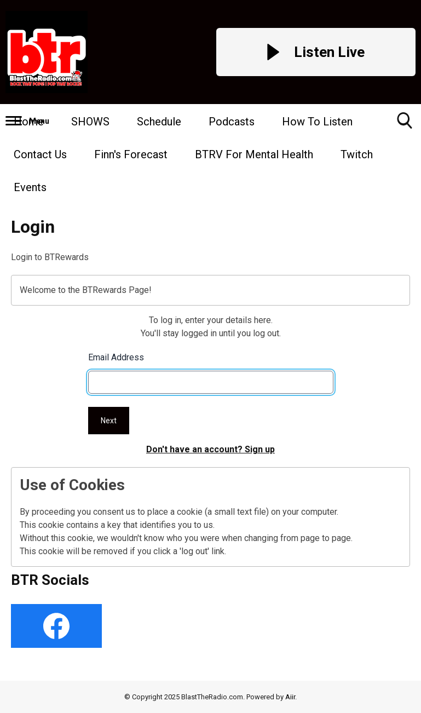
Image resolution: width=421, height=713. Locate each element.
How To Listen (317, 121)
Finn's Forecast (131, 154)
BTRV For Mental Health (254, 154)
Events (30, 187)
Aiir (290, 697)
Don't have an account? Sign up (210, 449)
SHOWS (90, 121)
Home (29, 121)
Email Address (116, 357)
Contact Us (40, 154)
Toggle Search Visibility (404, 124)
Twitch (357, 154)
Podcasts (232, 121)
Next (109, 420)
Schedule (159, 121)
